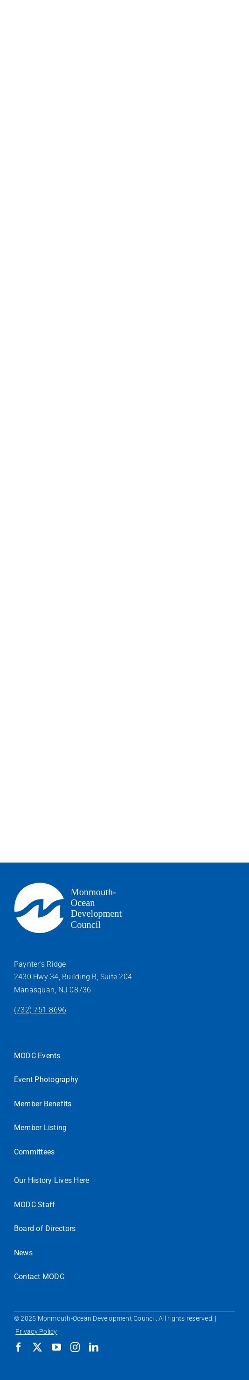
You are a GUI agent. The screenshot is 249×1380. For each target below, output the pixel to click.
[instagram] (75, 1347)
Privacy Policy (36, 1331)
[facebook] (18, 1347)
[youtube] (56, 1347)
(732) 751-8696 (40, 1009)
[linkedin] (93, 1347)
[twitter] (37, 1347)
